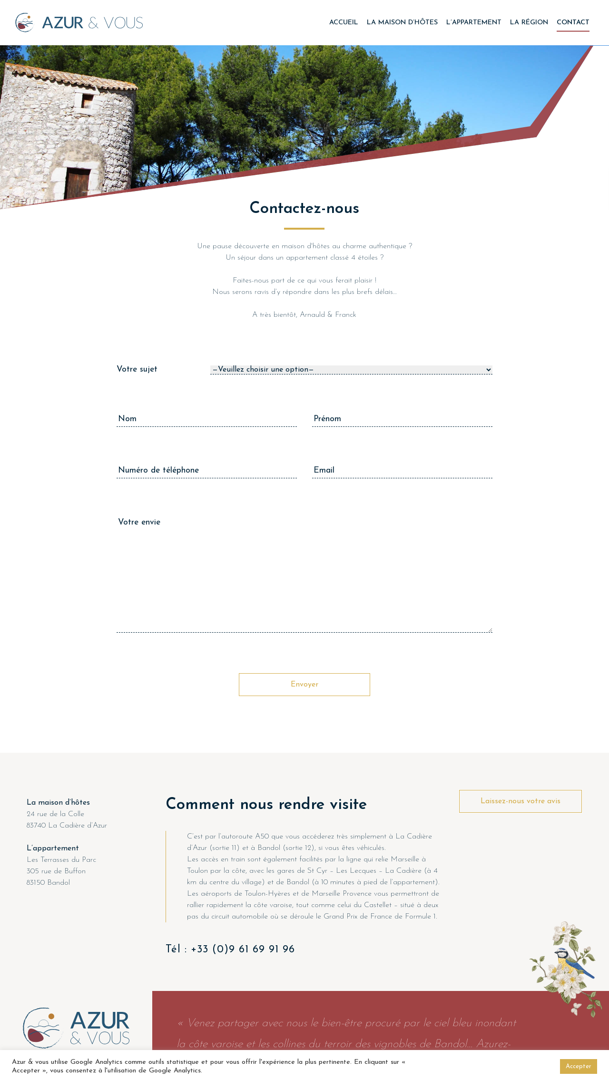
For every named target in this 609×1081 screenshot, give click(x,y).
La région (529, 22)
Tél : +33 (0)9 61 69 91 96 (230, 949)
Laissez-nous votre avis (520, 801)
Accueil (343, 22)
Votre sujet (137, 369)
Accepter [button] (578, 1066)
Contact (573, 22)
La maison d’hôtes (402, 22)
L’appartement (473, 22)
